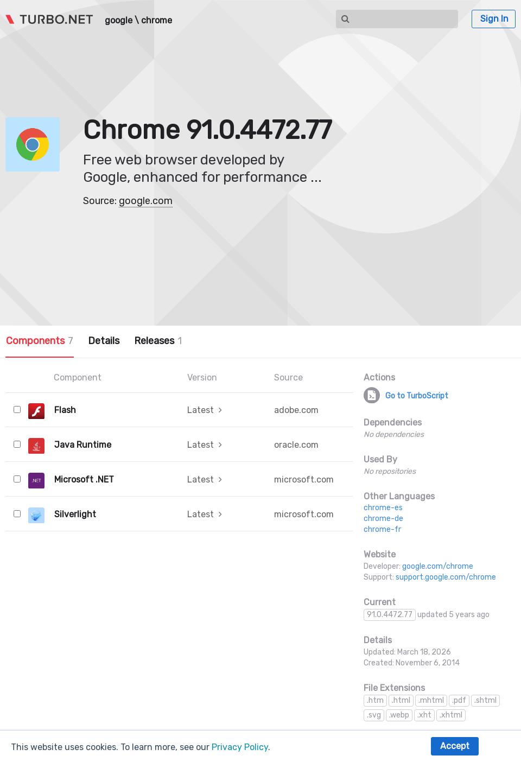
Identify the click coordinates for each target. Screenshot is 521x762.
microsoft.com (304, 479)
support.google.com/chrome (446, 577)
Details (103, 341)
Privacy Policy (240, 747)
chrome (156, 20)
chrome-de (383, 518)
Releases (158, 341)
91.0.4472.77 (389, 614)
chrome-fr (382, 529)
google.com (146, 201)
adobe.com (296, 410)
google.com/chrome (437, 566)
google (118, 20)
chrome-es (383, 507)
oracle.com (296, 445)
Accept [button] (454, 746)
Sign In (494, 19)
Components (39, 341)
